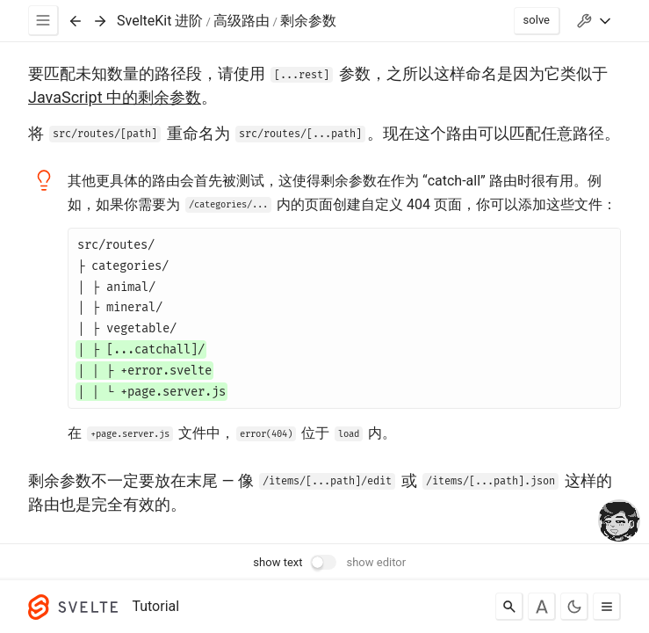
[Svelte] (77, 606)
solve (536, 19)
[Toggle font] (542, 607)
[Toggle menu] (607, 607)
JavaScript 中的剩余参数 (114, 97)
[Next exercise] (100, 21)
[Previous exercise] (75, 21)
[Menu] (43, 20)
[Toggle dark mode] (574, 607)
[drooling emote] (619, 522)
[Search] (509, 607)
